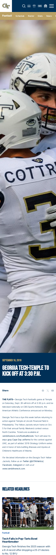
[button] (24, 6)
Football (7, 15)
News (49, 16)
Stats (40, 16)
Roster (31, 16)
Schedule (20, 16)
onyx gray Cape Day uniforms (16, 439)
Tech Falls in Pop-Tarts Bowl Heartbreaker (19, 540)
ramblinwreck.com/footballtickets (17, 436)
